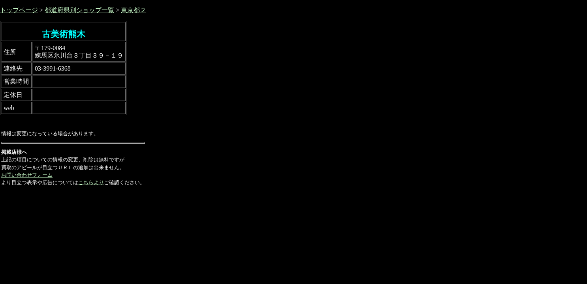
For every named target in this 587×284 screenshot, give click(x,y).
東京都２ (133, 10)
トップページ (19, 10)
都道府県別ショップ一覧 (79, 10)
